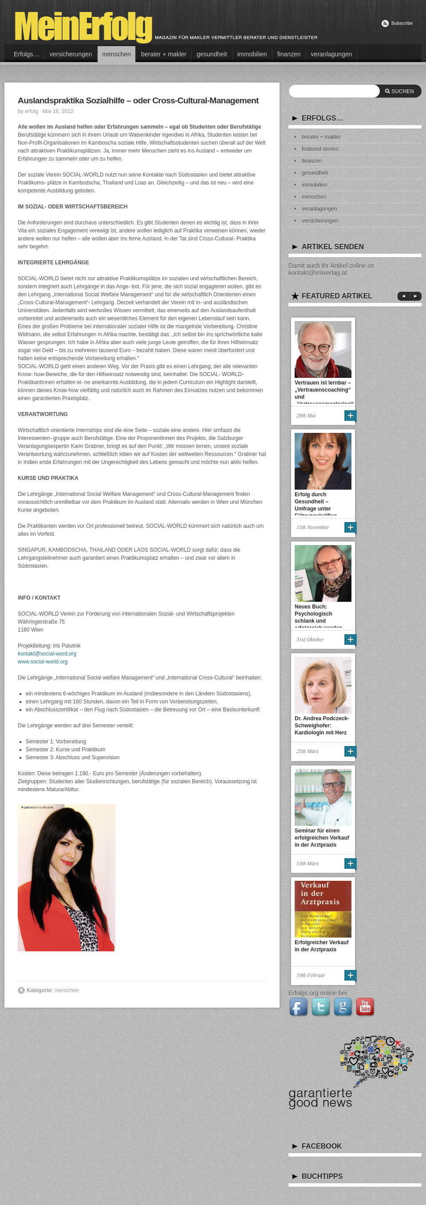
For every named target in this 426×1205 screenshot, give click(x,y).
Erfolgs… (26, 54)
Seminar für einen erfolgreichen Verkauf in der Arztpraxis (322, 838)
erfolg (31, 111)
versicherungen (71, 54)
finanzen (289, 54)
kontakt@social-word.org (47, 654)
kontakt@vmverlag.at (317, 272)
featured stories (320, 149)
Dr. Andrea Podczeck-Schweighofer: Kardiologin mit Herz (322, 725)
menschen (116, 54)
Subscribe (402, 23)
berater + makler (163, 54)
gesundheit (212, 54)
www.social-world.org (43, 662)
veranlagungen (331, 54)
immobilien (252, 54)
